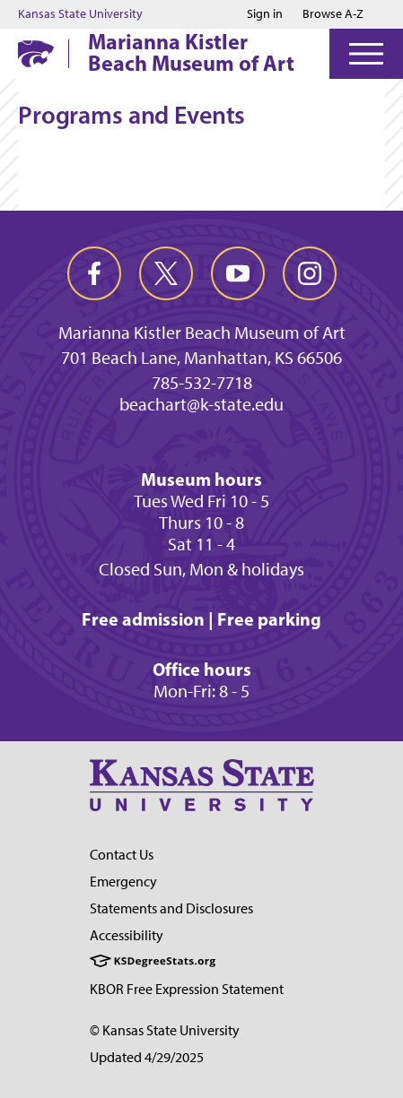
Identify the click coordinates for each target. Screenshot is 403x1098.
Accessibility (126, 935)
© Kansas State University (165, 1030)
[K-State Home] (36, 53)
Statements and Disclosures (171, 908)
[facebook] (94, 273)
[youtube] (238, 273)
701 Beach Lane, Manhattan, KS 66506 (201, 357)
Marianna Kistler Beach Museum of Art (191, 52)
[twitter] (166, 273)
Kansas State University (80, 14)
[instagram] (310, 273)
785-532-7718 (202, 382)
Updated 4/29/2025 (147, 1057)
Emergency (123, 881)
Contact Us (121, 854)
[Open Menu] (366, 54)
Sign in (265, 14)
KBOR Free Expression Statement (187, 989)
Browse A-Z (333, 14)
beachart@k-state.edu (201, 404)
